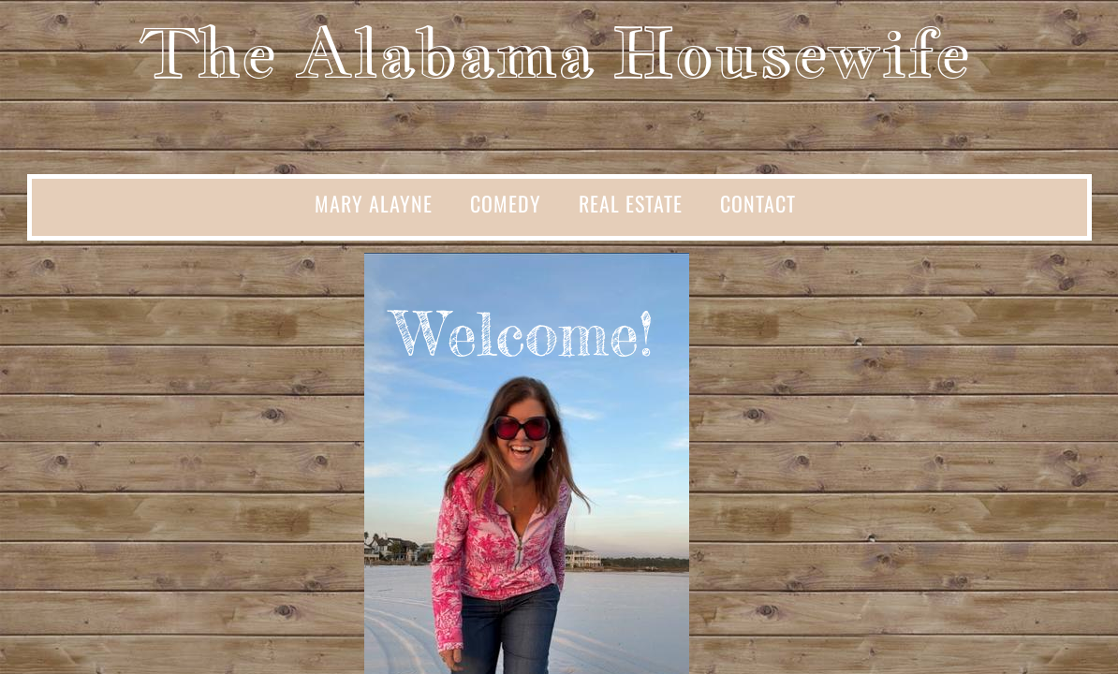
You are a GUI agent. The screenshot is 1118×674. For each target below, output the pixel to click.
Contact (758, 203)
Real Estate (631, 203)
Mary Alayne (374, 203)
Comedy (505, 203)
